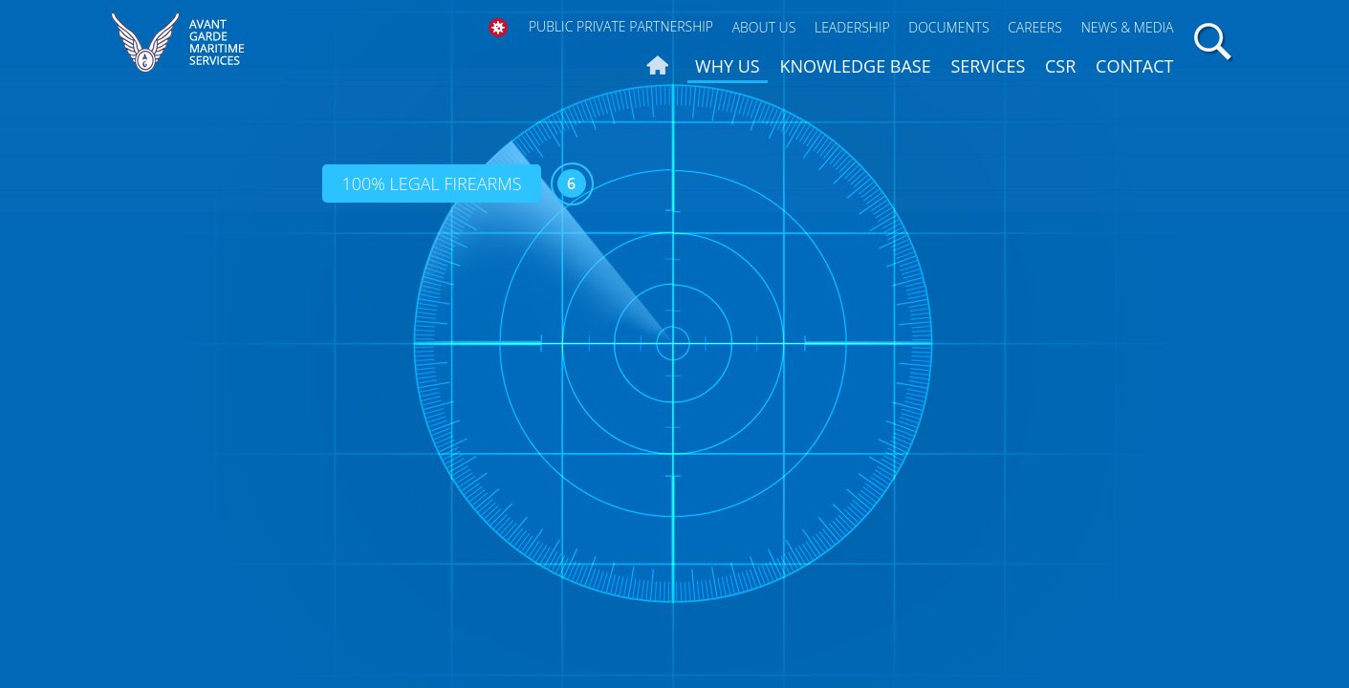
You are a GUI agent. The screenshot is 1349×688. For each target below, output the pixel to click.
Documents (948, 27)
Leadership (852, 27)
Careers (1035, 27)
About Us (764, 27)
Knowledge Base (854, 65)
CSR (1060, 65)
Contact (1134, 65)
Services (987, 65)
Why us (727, 65)
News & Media (1127, 27)
